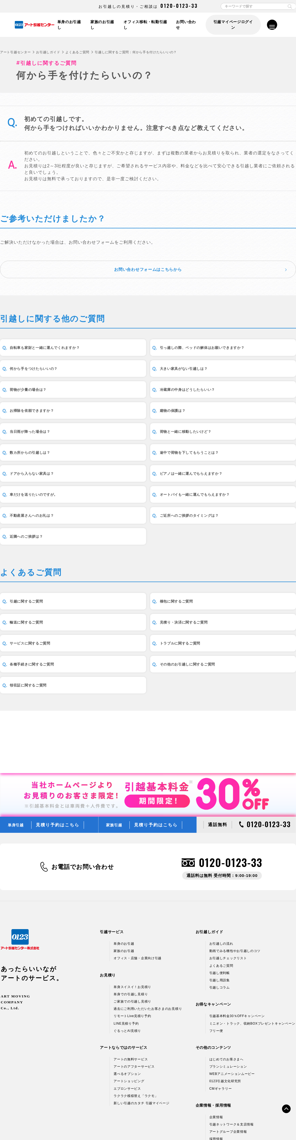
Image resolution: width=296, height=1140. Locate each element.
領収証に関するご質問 (238, 665)
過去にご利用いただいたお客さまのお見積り (148, 956)
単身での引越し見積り (131, 941)
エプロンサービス (127, 1035)
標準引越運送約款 (123, 1124)
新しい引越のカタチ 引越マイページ (141, 1050)
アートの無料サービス (131, 1006)
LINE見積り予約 (126, 970)
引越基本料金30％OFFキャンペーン (237, 963)
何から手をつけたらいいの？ (245, 351)
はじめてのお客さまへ (226, 1006)
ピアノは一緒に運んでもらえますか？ (148, 473)
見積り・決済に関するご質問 (42, 635)
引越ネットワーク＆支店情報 (231, 1071)
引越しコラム (219, 934)
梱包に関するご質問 (135, 605)
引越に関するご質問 (33, 605)
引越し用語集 (219, 927)
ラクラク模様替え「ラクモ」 (136, 1043)
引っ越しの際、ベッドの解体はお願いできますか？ (150, 351)
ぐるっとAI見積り (127, 977)
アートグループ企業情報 (228, 1079)
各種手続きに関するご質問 (40, 665)
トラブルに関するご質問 (240, 635)
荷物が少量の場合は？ (137, 381)
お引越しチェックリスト (228, 905)
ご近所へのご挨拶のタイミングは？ (252, 503)
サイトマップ (256, 1124)
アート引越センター (15, 52)
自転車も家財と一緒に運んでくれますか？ (49, 351)
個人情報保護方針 (39, 1124)
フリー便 (216, 977)
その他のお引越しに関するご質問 (148, 665)
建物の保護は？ (130, 412)
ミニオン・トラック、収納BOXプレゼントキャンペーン (252, 970)
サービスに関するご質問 (139, 635)
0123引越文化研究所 (225, 1028)
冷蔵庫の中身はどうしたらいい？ (249, 381)
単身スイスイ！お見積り (132, 934)
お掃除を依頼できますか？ (40, 412)
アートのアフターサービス (134, 1013)
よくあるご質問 (77, 52)
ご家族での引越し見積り (132, 948)
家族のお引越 (124, 898)
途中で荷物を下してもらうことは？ (252, 442)
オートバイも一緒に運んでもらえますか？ (49, 503)
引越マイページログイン (232, 25)
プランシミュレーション (228, 1013)
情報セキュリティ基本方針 (81, 1124)
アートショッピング (129, 1028)
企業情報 (216, 1064)
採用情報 (216, 1086)
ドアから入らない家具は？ (40, 472)
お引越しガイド (48, 52)
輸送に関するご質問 (236, 605)
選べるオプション (127, 1021)
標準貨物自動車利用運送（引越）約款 (174, 1124)
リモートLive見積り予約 (132, 963)
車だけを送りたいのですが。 (245, 472)
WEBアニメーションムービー (232, 1021)
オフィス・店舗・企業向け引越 (137, 905)
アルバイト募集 (221, 1093)
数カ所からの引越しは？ (139, 442)
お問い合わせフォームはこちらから (148, 269)
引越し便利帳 (219, 920)
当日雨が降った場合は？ (240, 412)
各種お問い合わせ (224, 1124)
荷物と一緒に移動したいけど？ (44, 442)
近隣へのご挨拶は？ (33, 533)
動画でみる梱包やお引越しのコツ (235, 898)
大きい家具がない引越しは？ (42, 381)
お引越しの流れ (221, 891)
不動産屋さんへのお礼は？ (141, 503)
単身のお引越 (124, 891)
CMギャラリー (220, 1035)
